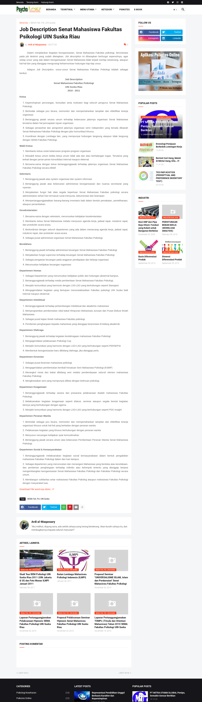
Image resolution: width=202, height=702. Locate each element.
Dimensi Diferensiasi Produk (172, 258)
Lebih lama (124, 672)
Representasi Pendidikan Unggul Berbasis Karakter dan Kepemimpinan (108, 695)
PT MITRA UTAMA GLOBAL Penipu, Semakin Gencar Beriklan (167, 694)
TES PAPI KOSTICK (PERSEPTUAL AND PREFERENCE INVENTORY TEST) (169, 177)
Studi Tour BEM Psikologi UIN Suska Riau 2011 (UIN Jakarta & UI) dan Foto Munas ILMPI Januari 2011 (36, 579)
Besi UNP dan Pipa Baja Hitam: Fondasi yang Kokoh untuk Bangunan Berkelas (148, 226)
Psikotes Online (43, 698)
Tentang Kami (32, 2)
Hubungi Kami (47, 2)
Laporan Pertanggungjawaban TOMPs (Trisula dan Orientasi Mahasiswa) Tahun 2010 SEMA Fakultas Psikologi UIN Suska (111, 622)
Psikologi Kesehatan (43, 692)
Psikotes (124, 9)
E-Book (138, 9)
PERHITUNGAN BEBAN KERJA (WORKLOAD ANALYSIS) (169, 226)
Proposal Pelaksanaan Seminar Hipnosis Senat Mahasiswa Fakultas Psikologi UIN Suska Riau (73, 622)
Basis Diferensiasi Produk (147, 258)
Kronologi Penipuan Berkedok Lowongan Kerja (169, 145)
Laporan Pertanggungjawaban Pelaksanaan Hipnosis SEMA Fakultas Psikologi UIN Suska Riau (35, 622)
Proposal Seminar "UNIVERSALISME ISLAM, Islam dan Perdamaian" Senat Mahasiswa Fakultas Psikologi (111, 579)
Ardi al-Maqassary (43, 521)
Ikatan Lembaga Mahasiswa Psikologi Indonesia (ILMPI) (71, 576)
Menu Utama (87, 9)
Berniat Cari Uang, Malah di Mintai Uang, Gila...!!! (168, 159)
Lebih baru (23, 672)
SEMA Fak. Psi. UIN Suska (42, 23)
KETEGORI (106, 9)
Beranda (20, 2)
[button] (175, 9)
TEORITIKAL (66, 9)
